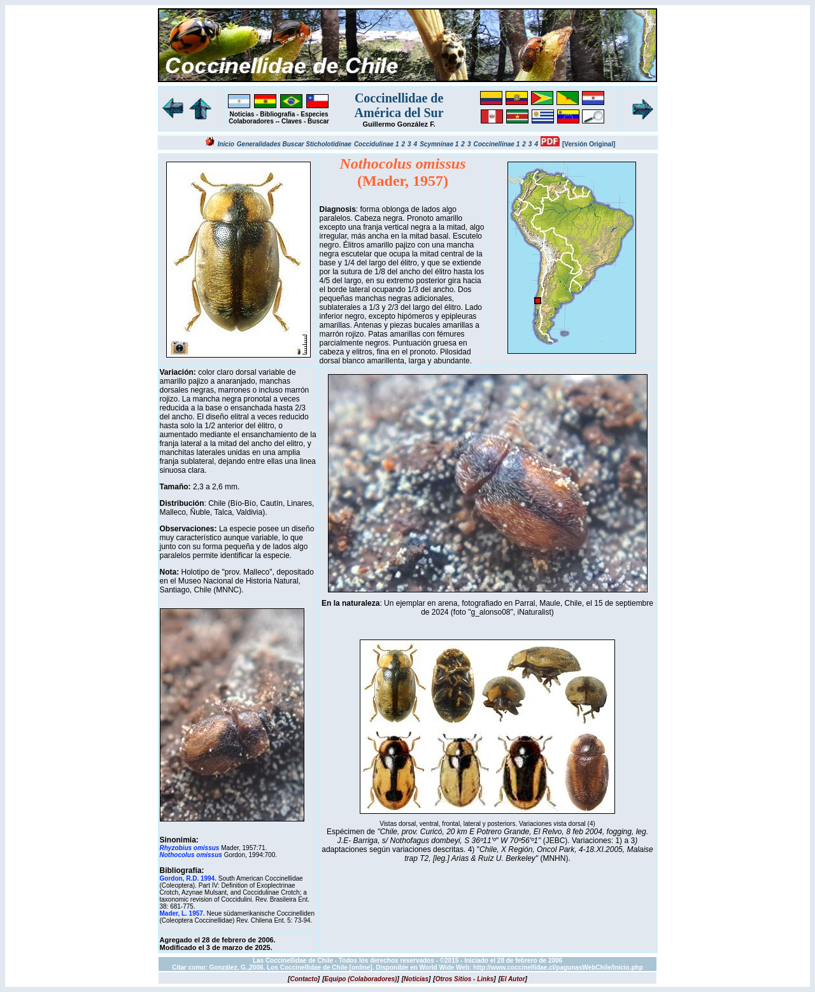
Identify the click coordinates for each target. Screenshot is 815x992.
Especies (314, 114)
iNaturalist (534, 612)
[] (304, 978)
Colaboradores (251, 121)
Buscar (318, 121)
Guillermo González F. (398, 124)
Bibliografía (277, 114)
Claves (291, 121)
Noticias (242, 114)
